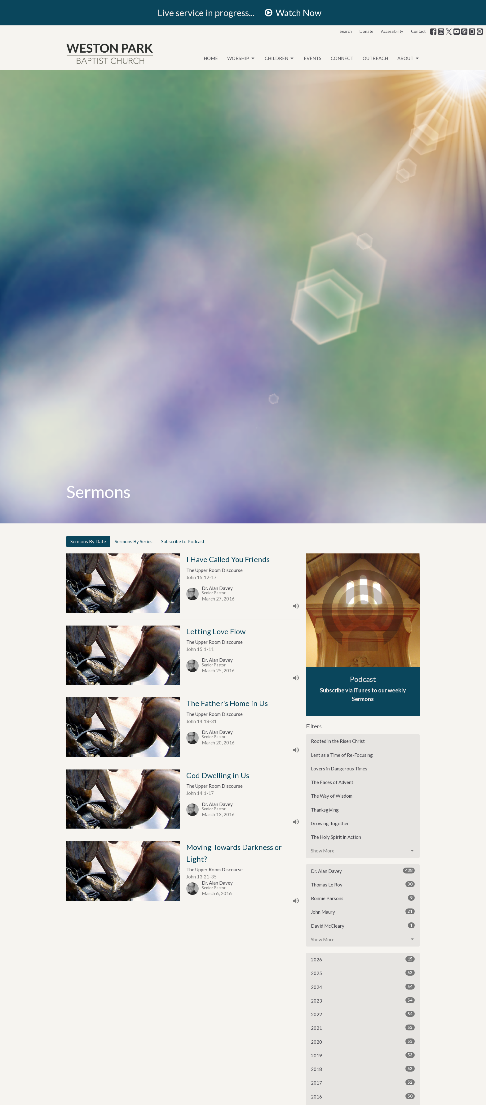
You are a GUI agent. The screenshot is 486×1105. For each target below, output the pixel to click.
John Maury (363, 911)
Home (211, 58)
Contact (418, 31)
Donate (366, 31)
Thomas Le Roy (363, 884)
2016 (363, 1096)
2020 (363, 1041)
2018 (363, 1069)
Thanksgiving (325, 809)
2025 (363, 973)
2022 (363, 1014)
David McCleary (363, 925)
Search (346, 31)
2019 (363, 1055)
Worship (241, 58)
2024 (363, 987)
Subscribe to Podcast (183, 541)
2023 (363, 1000)
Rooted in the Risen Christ (338, 741)
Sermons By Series (133, 541)
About (408, 58)
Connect (342, 58)
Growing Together (330, 823)
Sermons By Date (88, 541)
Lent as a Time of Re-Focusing (342, 755)
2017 (363, 1082)
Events (312, 58)
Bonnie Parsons (363, 898)
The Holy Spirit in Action (336, 837)
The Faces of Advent (332, 782)
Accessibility (392, 31)
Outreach (375, 58)
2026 (363, 959)
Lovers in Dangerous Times (339, 768)
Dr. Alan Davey (363, 871)
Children (279, 58)
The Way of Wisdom (331, 796)
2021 (363, 1028)
